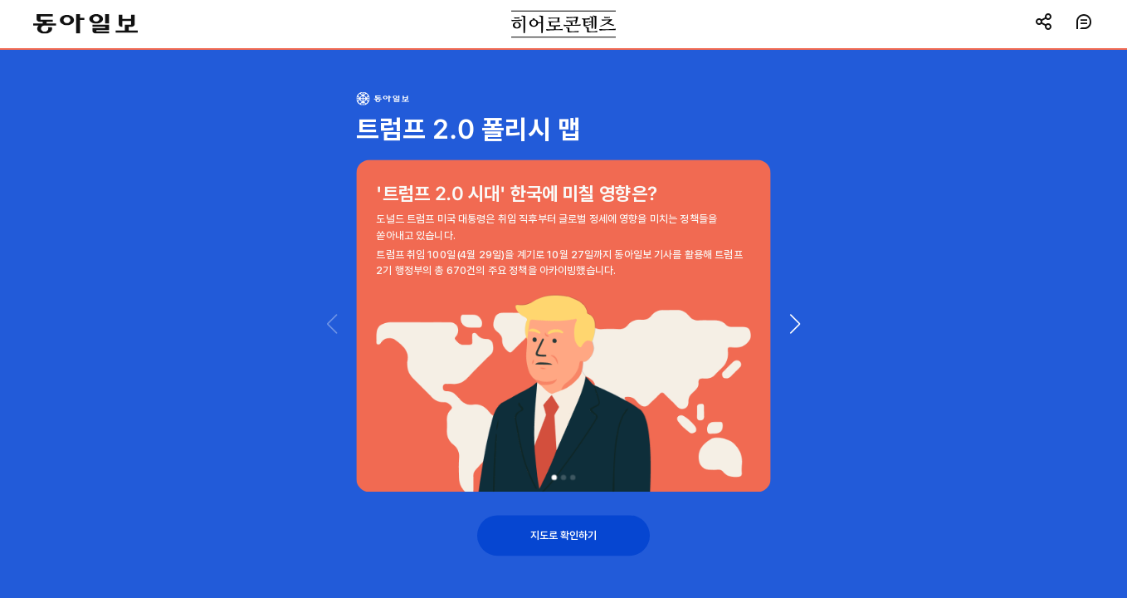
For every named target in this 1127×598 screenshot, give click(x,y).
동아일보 (85, 24)
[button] (795, 323)
